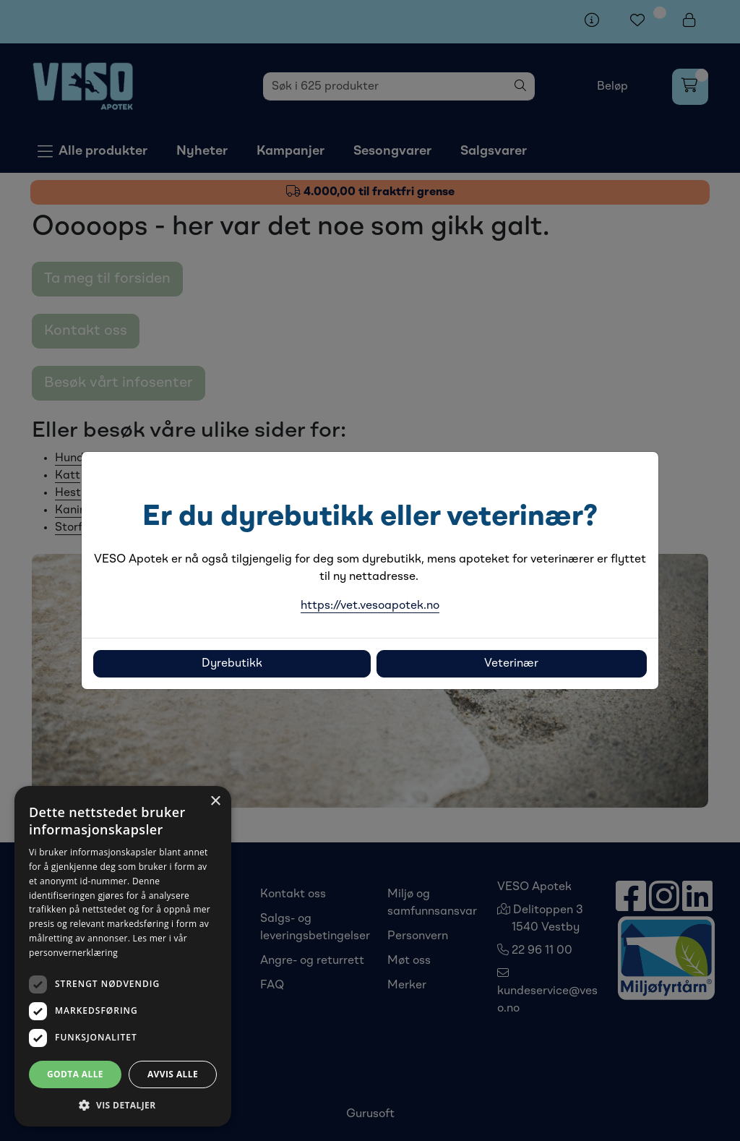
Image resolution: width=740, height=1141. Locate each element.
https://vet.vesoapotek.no (370, 606)
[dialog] (122, 956)
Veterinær (511, 664)
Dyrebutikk (232, 664)
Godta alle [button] (75, 1074)
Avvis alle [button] (172, 1074)
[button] (123, 1105)
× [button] (215, 801)
